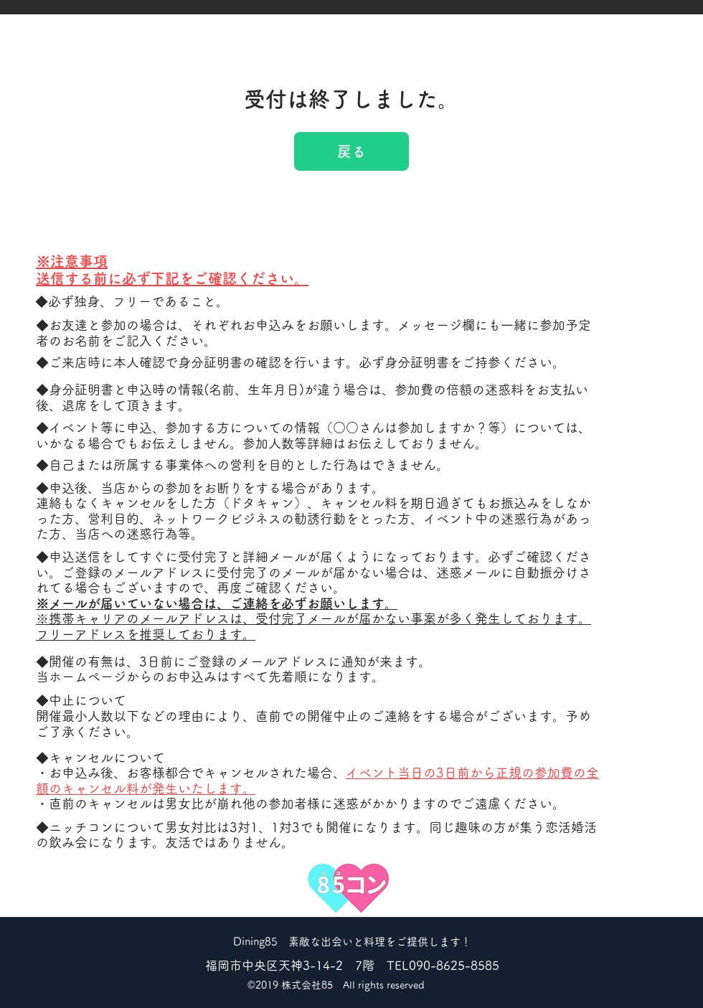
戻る (351, 151)
